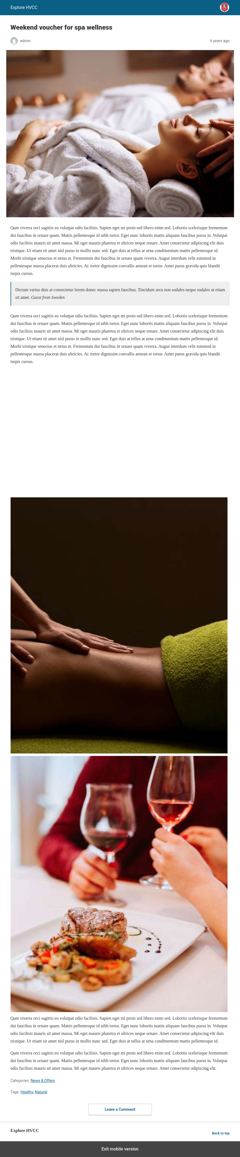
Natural (41, 1092)
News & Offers (43, 1080)
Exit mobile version (119, 1149)
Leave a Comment (120, 1109)
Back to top (221, 1133)
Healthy (27, 1092)
